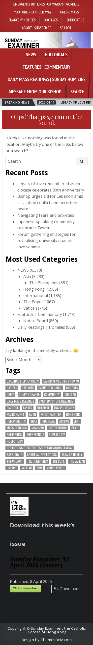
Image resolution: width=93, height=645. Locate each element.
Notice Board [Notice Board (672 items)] (58, 428)
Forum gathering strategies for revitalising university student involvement (46, 241)
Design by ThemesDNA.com (46, 639)
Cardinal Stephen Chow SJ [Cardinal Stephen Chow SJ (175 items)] (61, 381)
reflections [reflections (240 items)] (15, 441)
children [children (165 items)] (72, 388)
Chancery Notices (22, 19)
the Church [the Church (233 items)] (15, 461)
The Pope (32, 301)
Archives (51, 19)
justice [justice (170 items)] (64, 421)
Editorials (56, 54)
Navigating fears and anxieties (45, 215)
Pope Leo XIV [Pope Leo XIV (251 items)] (57, 434)
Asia (27, 276)
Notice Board (35, 320)
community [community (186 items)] (52, 394)
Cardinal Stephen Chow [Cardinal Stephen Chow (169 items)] (23, 381)
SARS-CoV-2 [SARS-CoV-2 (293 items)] (14, 454)
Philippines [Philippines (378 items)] (14, 434)
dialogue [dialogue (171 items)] (12, 408)
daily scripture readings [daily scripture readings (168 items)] (56, 401)
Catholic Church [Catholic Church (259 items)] (50, 388)
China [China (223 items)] (10, 394)
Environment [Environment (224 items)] (15, 414)
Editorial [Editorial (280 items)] (43, 408)
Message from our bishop (35, 91)
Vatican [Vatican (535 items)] (27, 468)
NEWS (23, 270)
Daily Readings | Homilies (41, 327)
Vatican (30, 308)
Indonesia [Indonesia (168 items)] (48, 421)
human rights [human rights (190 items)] (16, 421)
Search (65, 27)
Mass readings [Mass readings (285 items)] (17, 428)
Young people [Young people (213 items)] (56, 468)
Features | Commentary (46, 67)
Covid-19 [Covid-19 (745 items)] (70, 394)
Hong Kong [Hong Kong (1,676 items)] (73, 414)
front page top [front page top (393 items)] (51, 414)
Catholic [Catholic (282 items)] (28, 388)
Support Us (75, 19)
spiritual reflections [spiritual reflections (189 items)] (42, 454)
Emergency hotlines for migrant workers (46, 3)
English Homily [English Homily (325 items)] (64, 408)
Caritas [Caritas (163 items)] (12, 388)
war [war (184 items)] (39, 468)
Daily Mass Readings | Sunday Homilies (47, 79)
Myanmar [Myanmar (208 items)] (37, 428)
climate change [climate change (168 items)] (29, 394)
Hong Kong (34, 289)
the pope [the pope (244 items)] (58, 461)
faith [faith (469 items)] (32, 414)
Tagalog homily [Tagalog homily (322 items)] (72, 454)
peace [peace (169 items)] (75, 428)
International (35, 295)
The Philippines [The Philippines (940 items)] (37, 461)
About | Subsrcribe (36, 27)
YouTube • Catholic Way (32, 11)
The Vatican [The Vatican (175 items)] (77, 461)
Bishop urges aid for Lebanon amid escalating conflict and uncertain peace (50, 203)
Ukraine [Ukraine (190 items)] (12, 468)
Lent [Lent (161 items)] (77, 421)
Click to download (25, 588)
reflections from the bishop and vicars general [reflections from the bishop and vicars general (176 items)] (40, 448)
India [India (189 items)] (34, 421)
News (31, 54)
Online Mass (69, 11)
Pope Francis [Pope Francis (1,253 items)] (35, 434)
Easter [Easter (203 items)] (27, 408)
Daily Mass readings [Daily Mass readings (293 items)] (20, 401)
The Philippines (43, 282)
